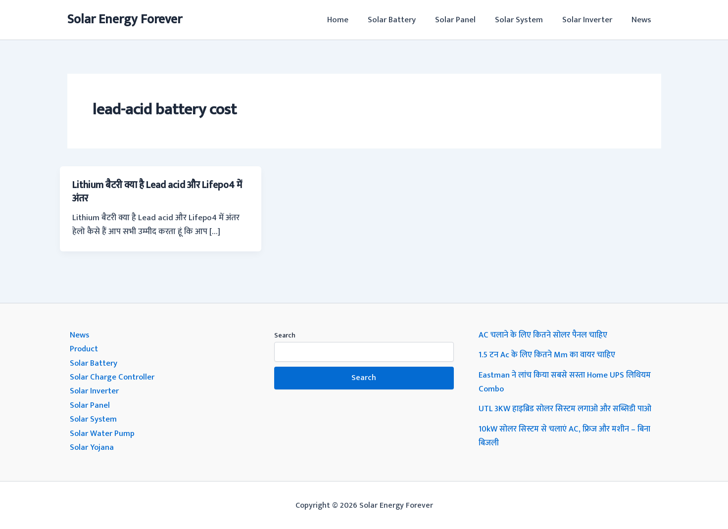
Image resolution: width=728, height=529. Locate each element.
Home (351, 20)
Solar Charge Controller (113, 376)
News (643, 20)
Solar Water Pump (103, 431)
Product (84, 348)
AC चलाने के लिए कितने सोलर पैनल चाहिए (545, 334)
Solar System (525, 20)
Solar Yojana (92, 445)
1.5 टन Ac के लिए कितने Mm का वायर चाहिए (549, 354)
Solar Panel (464, 20)
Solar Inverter (591, 20)
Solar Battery (403, 20)
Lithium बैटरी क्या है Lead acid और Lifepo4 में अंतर (158, 191)
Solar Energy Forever (124, 19)
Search (284, 334)
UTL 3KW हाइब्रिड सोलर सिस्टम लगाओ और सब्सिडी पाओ (568, 408)
